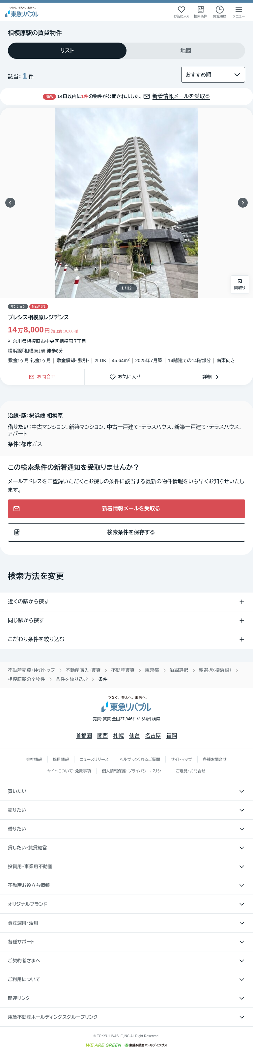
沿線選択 (179, 670)
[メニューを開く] (239, 12)
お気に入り (127, 377)
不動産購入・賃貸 (83, 670)
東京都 (152, 670)
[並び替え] (213, 75)
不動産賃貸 (122, 670)
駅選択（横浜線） (215, 670)
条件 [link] (102, 679)
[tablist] (126, 51)
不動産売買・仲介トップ (31, 670)
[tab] (67, 51)
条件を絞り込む (72, 679)
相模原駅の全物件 (26, 679)
